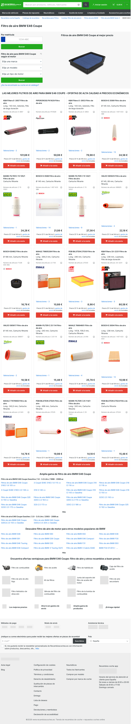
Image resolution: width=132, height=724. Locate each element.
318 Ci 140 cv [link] (40, 490)
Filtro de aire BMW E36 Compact (15, 548)
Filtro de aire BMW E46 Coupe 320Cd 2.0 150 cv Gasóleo (14, 521)
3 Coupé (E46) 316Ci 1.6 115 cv (47, 483)
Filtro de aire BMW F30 (108, 538)
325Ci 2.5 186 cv (73, 504)
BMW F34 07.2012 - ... (108, 548)
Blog (3, 670)
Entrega (37, 696)
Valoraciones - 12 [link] (108, 377)
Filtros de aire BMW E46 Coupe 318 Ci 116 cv (81, 484)
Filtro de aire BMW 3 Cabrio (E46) (80, 548)
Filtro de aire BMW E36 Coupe (46, 538)
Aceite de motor (76, 13)
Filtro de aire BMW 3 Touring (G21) (48, 548)
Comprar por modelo (75, 674)
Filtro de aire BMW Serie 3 (110, 18)
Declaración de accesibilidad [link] (46, 714)
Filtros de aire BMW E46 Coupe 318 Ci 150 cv (114, 491)
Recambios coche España (10, 18)
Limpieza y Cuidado (96, 13)
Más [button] (37, 648)
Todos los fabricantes (75, 670)
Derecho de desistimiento (44, 679)
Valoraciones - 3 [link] (43, 301)
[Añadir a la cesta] (16, 165)
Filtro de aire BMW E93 (108, 543)
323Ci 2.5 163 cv (106, 497)
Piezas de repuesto (31, 13)
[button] (78, 4)
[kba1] (24, 39)
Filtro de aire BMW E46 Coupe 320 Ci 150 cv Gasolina (15, 498)
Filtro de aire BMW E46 (10, 534)
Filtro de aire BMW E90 (43, 534)
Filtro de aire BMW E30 (43, 543)
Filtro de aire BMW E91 (10, 538)
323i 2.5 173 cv (40, 504)
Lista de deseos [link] (40, 700)
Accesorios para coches (119, 13)
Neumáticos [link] (71, 665)
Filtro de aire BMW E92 (76, 534)
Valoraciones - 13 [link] (108, 152)
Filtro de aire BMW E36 (108, 534)
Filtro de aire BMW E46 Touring (14, 543)
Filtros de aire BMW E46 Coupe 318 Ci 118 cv (114, 484)
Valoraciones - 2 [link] (10, 150)
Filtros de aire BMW (91, 18)
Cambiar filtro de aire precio (71, 18)
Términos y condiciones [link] (44, 674)
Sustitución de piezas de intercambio (44, 685)
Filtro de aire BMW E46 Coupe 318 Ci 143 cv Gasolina (81, 491)
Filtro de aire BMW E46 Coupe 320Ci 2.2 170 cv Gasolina (79, 498)
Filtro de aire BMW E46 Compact (80, 538)
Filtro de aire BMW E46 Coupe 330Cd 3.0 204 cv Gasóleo (46, 521)
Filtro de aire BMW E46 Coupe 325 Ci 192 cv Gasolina (113, 505)
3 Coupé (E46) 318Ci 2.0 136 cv (15, 490)
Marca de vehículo (10, 13)
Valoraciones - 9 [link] (75, 227)
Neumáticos (49, 13)
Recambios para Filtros (50, 18)
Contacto (38, 691)
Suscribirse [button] (79, 641)
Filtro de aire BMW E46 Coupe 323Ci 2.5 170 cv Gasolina (14, 505)
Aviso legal (5, 665)
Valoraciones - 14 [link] (43, 227)
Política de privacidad (43, 670)
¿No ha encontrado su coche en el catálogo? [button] (20, 85)
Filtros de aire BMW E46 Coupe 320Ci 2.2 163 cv (47, 498)
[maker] (22, 61)
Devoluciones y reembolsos (45, 710)
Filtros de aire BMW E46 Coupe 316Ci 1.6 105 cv (14, 484)
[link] (120, 4)
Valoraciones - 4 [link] (75, 375)
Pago (36, 705)
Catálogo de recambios (31, 18)
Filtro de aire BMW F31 (76, 543)
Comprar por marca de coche (79, 679)
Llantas (61, 13)
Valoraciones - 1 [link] (10, 227)
